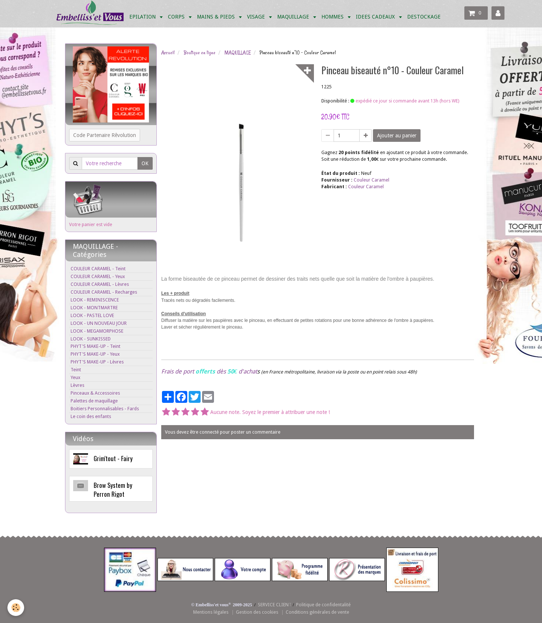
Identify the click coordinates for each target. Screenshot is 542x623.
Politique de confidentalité (323, 604)
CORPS (177, 17)
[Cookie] (15, 607)
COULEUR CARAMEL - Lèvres (100, 284)
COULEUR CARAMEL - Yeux (98, 276)
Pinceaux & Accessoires (95, 393)
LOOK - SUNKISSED (91, 339)
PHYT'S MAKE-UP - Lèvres (97, 362)
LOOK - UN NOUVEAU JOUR (99, 323)
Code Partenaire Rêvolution (104, 135)
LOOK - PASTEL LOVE (92, 315)
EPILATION (143, 17)
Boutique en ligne (199, 52)
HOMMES (333, 17)
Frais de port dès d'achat (209, 371)
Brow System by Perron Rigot (113, 489)
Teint (76, 369)
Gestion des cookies (257, 612)
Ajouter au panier (396, 135)
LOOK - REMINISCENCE (95, 300)
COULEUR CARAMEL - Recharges (104, 292)
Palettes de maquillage (94, 401)
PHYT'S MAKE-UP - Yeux (95, 354)
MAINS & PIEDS (216, 17)
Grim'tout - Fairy (113, 458)
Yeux (75, 377)
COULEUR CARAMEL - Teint (98, 268)
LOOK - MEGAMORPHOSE (97, 331)
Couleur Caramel (371, 180)
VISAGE (256, 17)
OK (145, 163)
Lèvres (77, 385)
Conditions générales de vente (317, 612)
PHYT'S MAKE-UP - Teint (95, 346)
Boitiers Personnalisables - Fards (105, 408)
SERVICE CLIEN (273, 604)
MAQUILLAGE (294, 17)
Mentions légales (210, 612)
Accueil (168, 52)
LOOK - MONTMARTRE (94, 307)
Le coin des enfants (91, 416)
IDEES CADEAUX (376, 17)
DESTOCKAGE (424, 17)
